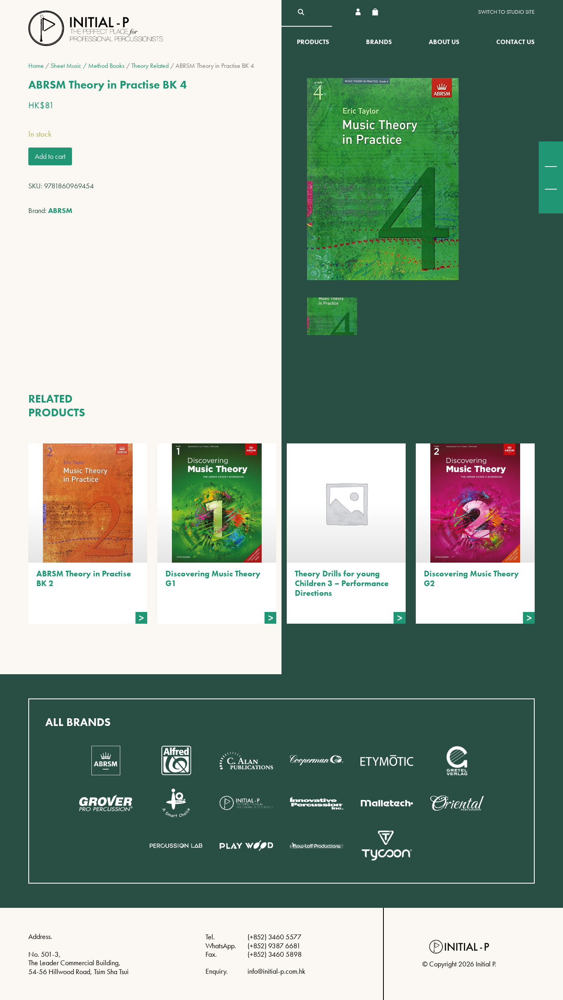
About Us (444, 42)
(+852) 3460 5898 (275, 954)
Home (36, 65)
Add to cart (50, 156)
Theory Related (150, 65)
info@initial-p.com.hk (276, 971)
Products (313, 42)
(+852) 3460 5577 (274, 936)
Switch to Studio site (506, 11)
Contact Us (515, 42)
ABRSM (60, 210)
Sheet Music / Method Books (88, 65)
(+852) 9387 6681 (274, 945)
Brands (379, 42)
